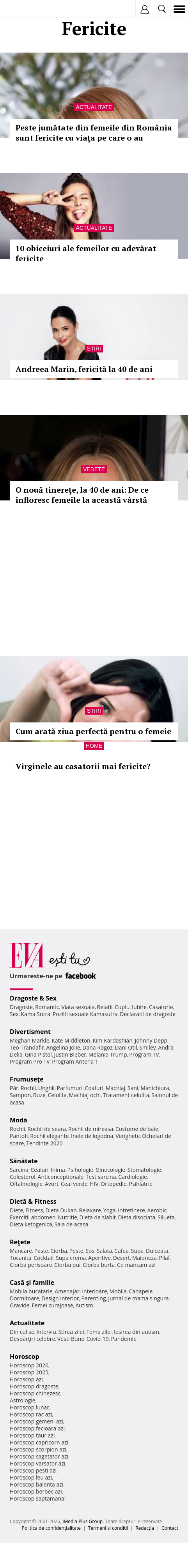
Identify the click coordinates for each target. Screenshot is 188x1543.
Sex (14, 1014)
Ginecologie (110, 1169)
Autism (84, 1305)
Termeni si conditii (108, 1528)
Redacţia (144, 1528)
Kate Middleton (70, 1040)
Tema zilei (99, 1331)
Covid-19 (98, 1338)
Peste (76, 1250)
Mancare (21, 1250)
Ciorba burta (99, 1264)
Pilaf (164, 1257)
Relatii (105, 1007)
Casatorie (161, 1007)
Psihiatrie (141, 1183)
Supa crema (71, 1257)
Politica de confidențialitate (51, 1528)
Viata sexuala (78, 1007)
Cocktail (43, 1257)
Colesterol (22, 1176)
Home (94, 746)
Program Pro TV (30, 1061)
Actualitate (94, 107)
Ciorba (58, 1250)
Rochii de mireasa (90, 1129)
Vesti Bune (70, 1338)
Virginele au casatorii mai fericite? (83, 766)
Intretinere (131, 1210)
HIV (94, 1183)
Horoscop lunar (29, 1407)
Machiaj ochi (85, 1095)
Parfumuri (70, 1088)
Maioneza (144, 1257)
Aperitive (99, 1257)
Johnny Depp (151, 1040)
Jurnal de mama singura (138, 1298)
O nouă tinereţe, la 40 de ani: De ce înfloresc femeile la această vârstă (82, 494)
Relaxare (90, 1210)
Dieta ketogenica (31, 1224)
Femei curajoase (52, 1305)
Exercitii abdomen (32, 1217)
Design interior (60, 1298)
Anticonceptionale (61, 1176)
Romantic (47, 1007)
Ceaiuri (40, 1169)
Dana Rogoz (97, 1047)
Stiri (94, 348)
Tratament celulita (126, 1095)
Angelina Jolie (63, 1047)
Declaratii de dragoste (148, 1014)
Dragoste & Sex (33, 998)
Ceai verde (74, 1183)
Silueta (166, 1217)
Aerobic (157, 1210)
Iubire (139, 1007)
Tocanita (21, 1257)
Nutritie (67, 1217)
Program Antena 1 (75, 1061)
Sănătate (24, 1161)
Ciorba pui (67, 1264)
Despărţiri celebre (32, 1338)
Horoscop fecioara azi (37, 1428)
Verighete (127, 1136)
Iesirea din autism (136, 1331)
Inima (58, 1169)
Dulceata (157, 1250)
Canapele (141, 1291)
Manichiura (154, 1088)
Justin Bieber (70, 1054)
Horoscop (24, 1356)
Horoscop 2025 (29, 1372)
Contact (169, 1528)
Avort (52, 1183)
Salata (104, 1250)
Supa (137, 1250)
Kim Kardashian (112, 1040)
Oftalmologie (26, 1183)
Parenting (93, 1298)
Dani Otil (126, 1047)
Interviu (46, 1331)
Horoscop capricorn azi (39, 1442)
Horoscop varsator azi (37, 1463)
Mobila (117, 1291)
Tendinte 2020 (44, 1143)
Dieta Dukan (60, 1210)
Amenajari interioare (81, 1291)
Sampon (20, 1095)
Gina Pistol (38, 1054)
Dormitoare (24, 1298)
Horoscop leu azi (31, 1477)
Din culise (22, 1331)
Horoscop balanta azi (36, 1484)
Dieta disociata (136, 1217)
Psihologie (80, 1169)
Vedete (94, 469)
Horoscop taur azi (32, 1435)
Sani (133, 1088)
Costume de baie (136, 1129)
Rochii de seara (46, 1129)
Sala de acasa (71, 1224)
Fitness (34, 1210)
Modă (18, 1120)
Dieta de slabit (98, 1217)
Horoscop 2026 (29, 1365)
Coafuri (94, 1088)
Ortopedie (113, 1183)
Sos (89, 1250)
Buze (39, 1095)
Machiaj (116, 1088)
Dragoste (21, 1007)
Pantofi (19, 1136)
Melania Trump (108, 1054)
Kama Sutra (35, 1014)
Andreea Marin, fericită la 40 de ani (84, 369)
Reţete (20, 1242)
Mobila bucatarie (31, 1291)
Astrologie (22, 1400)
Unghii (46, 1088)
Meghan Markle (30, 1040)
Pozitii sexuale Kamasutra (85, 1014)
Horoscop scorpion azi (38, 1449)
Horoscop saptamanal (38, 1498)
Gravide (20, 1305)
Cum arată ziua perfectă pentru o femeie (93, 731)
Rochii (28, 1088)
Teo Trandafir (27, 1047)
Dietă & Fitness (33, 1201)
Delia (16, 1054)
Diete (16, 1210)
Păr (14, 1088)
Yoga (109, 1210)
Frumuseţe (27, 1079)
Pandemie (124, 1338)
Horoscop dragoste (34, 1386)
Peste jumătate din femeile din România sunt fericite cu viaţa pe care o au (94, 132)
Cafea (121, 1250)
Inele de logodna (92, 1136)
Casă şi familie (32, 1282)
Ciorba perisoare (31, 1264)
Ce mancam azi (136, 1264)
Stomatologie (144, 1169)
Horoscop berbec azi (36, 1491)
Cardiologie (132, 1176)
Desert (121, 1257)
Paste (41, 1250)
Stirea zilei (71, 1331)
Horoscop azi (26, 1379)
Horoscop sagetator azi (39, 1456)
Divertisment (30, 1031)
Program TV (144, 1054)
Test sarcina (101, 1176)
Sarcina (19, 1169)
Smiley (147, 1047)
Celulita (57, 1095)
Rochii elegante (49, 1136)
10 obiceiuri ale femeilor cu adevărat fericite (86, 253)
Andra (166, 1047)
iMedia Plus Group (82, 1521)
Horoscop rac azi (31, 1414)
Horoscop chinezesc (35, 1393)
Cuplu (122, 1007)
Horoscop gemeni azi (36, 1421)
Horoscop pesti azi (33, 1470)
